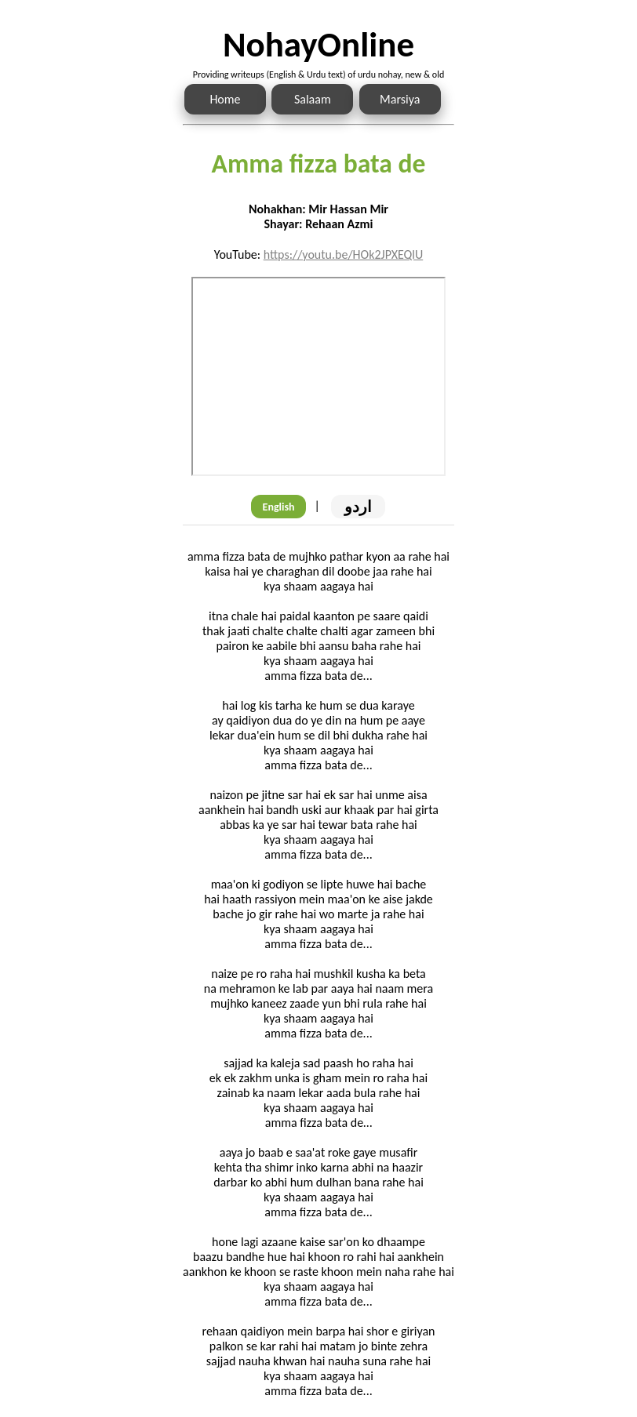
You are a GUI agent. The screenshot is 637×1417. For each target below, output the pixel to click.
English (279, 507)
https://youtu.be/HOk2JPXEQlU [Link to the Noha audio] (344, 254)
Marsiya (400, 99)
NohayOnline (318, 44)
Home (224, 99)
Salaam (312, 99)
